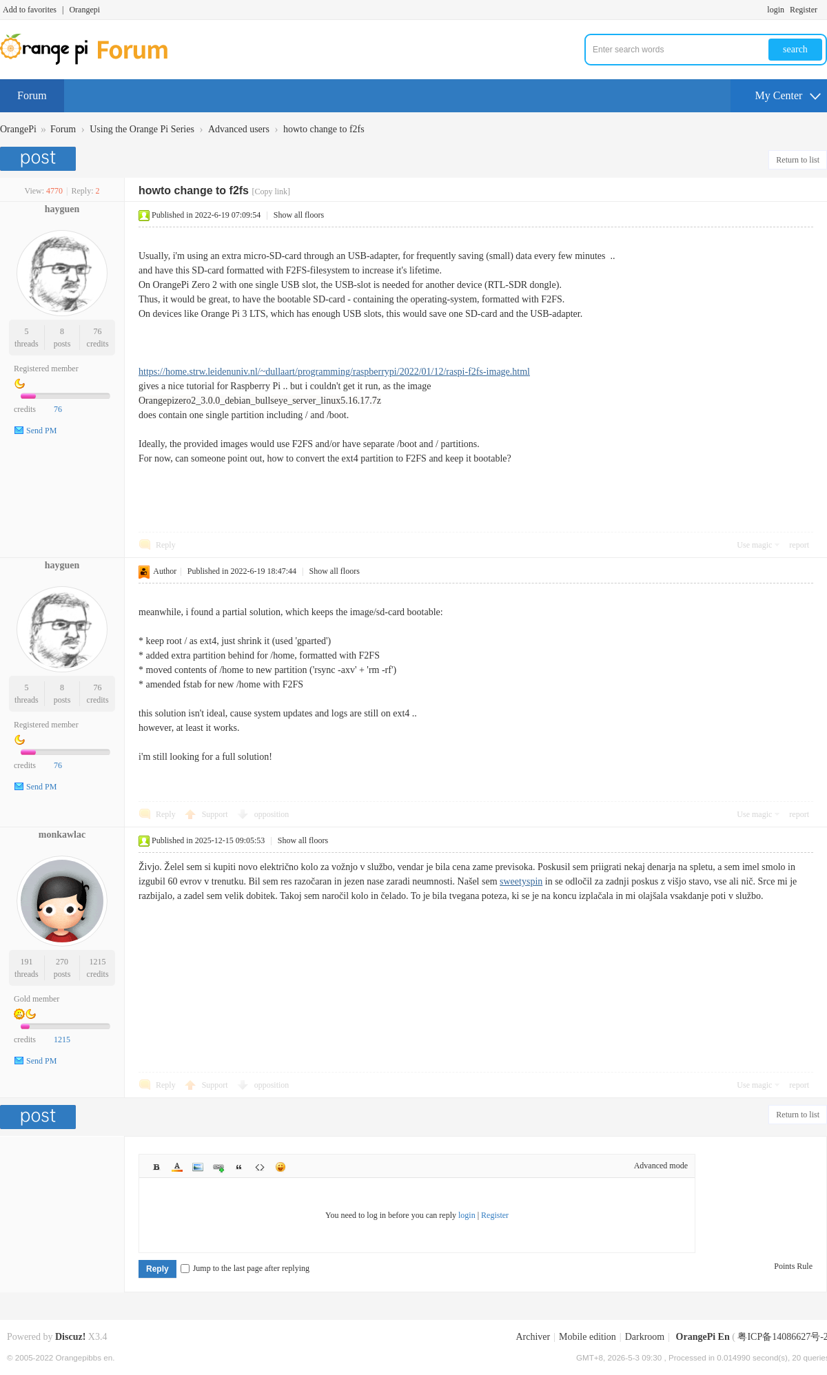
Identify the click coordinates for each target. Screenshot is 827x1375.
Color (177, 1167)
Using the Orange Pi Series (142, 129)
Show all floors (299, 215)
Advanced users (238, 129)
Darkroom (645, 1337)
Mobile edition (587, 1337)
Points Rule (793, 1266)
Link (218, 1167)
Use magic (754, 545)
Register (803, 9)
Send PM (41, 430)
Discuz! (70, 1337)
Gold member (36, 999)
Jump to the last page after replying (245, 1268)
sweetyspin (521, 881)
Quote (239, 1167)
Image (198, 1167)
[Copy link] (271, 191)
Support (216, 814)
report (799, 545)
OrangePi (18, 129)
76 (98, 331)
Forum (32, 95)
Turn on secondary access (823, 9)
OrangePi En (703, 1337)
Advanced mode (661, 1165)
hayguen (62, 209)
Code (260, 1167)
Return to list (797, 160)
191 (26, 961)
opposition (271, 814)
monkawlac (62, 834)
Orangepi (84, 9)
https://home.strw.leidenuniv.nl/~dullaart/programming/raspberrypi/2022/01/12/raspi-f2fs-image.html (334, 371)
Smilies (280, 1167)
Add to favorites (30, 9)
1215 (98, 961)
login (775, 9)
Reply (166, 545)
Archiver (532, 1337)
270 (62, 961)
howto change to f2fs (324, 129)
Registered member (46, 368)
